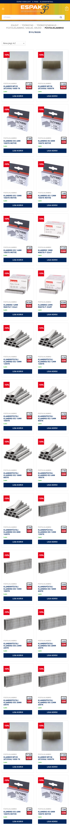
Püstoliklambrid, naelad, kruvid (24, 27)
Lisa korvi (18, 96)
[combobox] (33, 17)
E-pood (35, 2)
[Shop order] (14, 43)
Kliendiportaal (46, 2)
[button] (3, 9)
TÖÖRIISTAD (27, 25)
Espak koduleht (24, 2)
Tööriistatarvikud (46, 25)
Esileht (15, 25)
